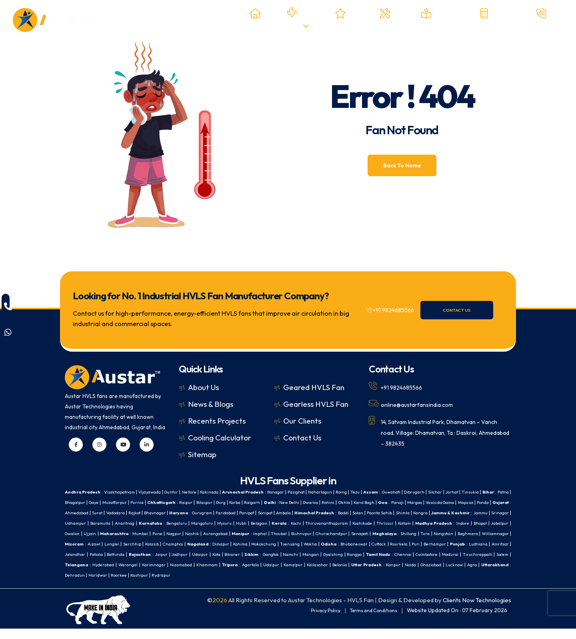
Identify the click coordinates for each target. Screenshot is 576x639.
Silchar (482, 492)
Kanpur (350, 575)
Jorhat (501, 492)
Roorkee (98, 585)
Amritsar (361, 554)
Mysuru (424, 523)
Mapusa (134, 513)
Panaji (502, 502)
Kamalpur (237, 575)
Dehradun (497, 575)
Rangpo (249, 564)
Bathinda (430, 554)
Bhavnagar (290, 513)
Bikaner (110, 564)
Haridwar (75, 585)
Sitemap (202, 454)
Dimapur (501, 544)
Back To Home (402, 165)
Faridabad (369, 513)
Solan (71, 523)
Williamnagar (311, 544)
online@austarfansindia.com (423, 404)
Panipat (393, 513)
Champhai (448, 544)
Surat (224, 513)
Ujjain (316, 533)
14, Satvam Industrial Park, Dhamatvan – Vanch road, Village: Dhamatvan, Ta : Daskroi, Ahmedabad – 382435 (440, 431)
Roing (377, 492)
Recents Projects (217, 421)
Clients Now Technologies (477, 610)
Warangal (497, 564)
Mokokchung (102, 554)
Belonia (289, 575)
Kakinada (227, 492)
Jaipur (480, 554)
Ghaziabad (392, 575)
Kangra (143, 523)
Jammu (211, 523)
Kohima (75, 554)
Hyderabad (470, 564)
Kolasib (426, 544)
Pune (389, 533)
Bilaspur (281, 502)
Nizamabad (109, 575)
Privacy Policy (317, 620)
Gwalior (297, 533)
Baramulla (286, 523)
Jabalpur (275, 533)
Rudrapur (145, 585)
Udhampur (259, 523)
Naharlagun (353, 492)
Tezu (393, 492)
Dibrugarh (459, 492)
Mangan (199, 564)
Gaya (156, 502)
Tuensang (131, 554)
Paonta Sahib (96, 523)
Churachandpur (130, 544)
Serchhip (404, 544)
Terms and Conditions (370, 620)
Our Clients (302, 421)
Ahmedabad (201, 513)
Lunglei (382, 544)
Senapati (162, 544)
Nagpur (407, 533)
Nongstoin (253, 544)
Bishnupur (97, 544)
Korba (317, 502)
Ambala (435, 513)
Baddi (502, 513)
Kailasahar (264, 575)
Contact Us (469, 310)
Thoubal (74, 544)
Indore (235, 533)
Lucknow (419, 575)
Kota (92, 564)
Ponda (153, 513)
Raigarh (337, 502)
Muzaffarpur (180, 502)
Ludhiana (337, 554)
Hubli (442, 523)
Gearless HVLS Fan (315, 404)
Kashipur (121, 585)
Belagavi (462, 523)
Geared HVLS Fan (313, 387)
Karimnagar (78, 575)
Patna (111, 502)
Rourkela (251, 554)
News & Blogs (210, 404)
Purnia (205, 502)
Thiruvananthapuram (88, 533)
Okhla (440, 502)
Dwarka (402, 502)
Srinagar (233, 523)
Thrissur (151, 533)
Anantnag (313, 523)
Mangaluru (400, 523)
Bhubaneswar (201, 554)
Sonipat (414, 513)
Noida (369, 575)
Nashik (426, 533)
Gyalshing (224, 564)
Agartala (189, 575)
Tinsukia (74, 502)
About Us (203, 387)
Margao (73, 513)
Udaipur (73, 564)
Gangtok (154, 564)
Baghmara (280, 544)
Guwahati (433, 492)
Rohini (423, 502)
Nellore (205, 492)
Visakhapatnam (125, 492)
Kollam (172, 533)
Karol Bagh (463, 502)
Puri (268, 554)
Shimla (122, 523)
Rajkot (267, 513)
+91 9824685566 (396, 310)
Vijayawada (160, 492)
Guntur (185, 492)
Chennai (303, 564)
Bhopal (254, 533)
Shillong (215, 544)
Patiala (409, 554)
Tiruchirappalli (388, 564)
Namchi (176, 564)
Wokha (153, 554)
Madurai (358, 564)
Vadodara (245, 513)
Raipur (260, 502)
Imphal (501, 533)
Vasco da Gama (103, 513)
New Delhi (378, 502)
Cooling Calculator (219, 437)
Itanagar (302, 492)
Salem (415, 564)
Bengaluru (371, 523)
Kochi (502, 523)
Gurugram (343, 513)
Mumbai (371, 533)
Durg (300, 502)
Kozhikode (127, 533)
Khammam (138, 575)
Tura (233, 544)
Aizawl (363, 544)
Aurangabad (452, 533)
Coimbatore (331, 564)
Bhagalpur (134, 502)
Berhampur (290, 554)
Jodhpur (499, 554)
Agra (439, 575)
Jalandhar (386, 554)
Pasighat (326, 492)
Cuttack (228, 554)
